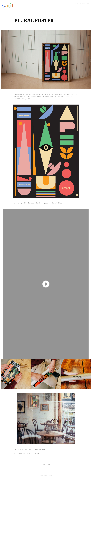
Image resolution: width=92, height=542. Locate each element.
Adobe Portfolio (48, 475)
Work (76, 4)
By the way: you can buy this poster (26, 453)
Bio (88, 4)
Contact (82, 4)
